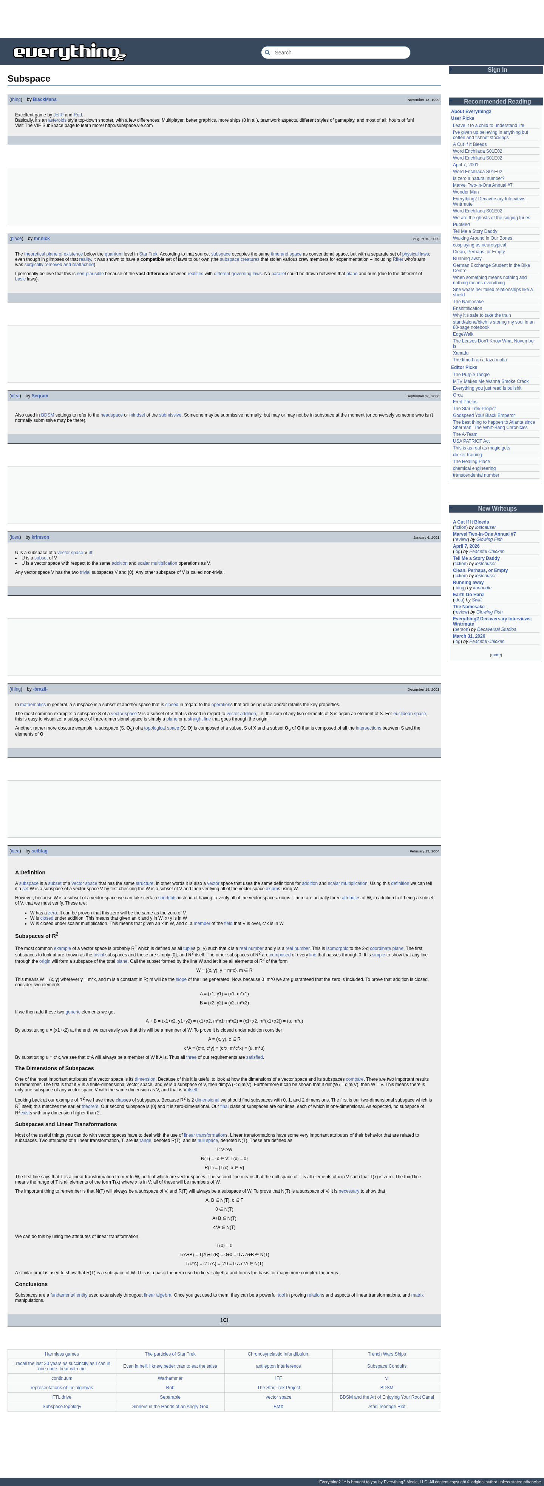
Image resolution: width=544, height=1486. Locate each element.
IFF (278, 1378)
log (457, 551)
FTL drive (62, 1397)
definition (400, 883)
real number (252, 948)
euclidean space (409, 713)
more (496, 654)
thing (16, 99)
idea (15, 395)
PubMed (461, 224)
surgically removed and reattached (59, 264)
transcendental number (476, 475)
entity (82, 1295)
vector (213, 883)
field (228, 923)
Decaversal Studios (496, 629)
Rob (170, 1387)
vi (387, 1378)
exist (25, 1113)
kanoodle (482, 587)
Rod (78, 115)
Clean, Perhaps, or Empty (479, 251)
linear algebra (158, 1295)
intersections (368, 728)
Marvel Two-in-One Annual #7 (483, 185)
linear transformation (204, 1135)
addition (120, 563)
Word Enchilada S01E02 (477, 151)
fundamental (62, 1295)
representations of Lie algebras (62, 1387)
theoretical (34, 254)
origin (44, 961)
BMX (278, 1406)
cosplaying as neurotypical (479, 245)
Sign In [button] (497, 70)
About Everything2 (471, 111)
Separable (170, 1397)
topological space (161, 728)
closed (172, 704)
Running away (467, 258)
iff (90, 552)
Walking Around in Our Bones (482, 238)
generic (72, 1012)
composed (280, 955)
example (62, 948)
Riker (398, 259)
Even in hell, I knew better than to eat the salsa (170, 1366)
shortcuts (167, 897)
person (461, 629)
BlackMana (45, 99)
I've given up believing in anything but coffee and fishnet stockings (490, 135)
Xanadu (460, 353)
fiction (460, 527)
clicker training (467, 454)
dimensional (207, 1100)
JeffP (58, 115)
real (289, 948)
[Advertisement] (272, 19)
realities (195, 273)
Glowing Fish (489, 539)
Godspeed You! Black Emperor (484, 415)
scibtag (40, 851)
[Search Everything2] (336, 52)
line (313, 955)
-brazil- (40, 689)
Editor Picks (464, 367)
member (202, 923)
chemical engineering (474, 468)
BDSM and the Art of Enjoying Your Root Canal (387, 1397)
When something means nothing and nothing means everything (490, 280)
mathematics (33, 704)
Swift (477, 600)
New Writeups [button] (497, 508)
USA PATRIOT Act (471, 441)
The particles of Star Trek (170, 1354)
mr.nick (42, 238)
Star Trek (148, 254)
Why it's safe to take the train (482, 315)
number (301, 948)
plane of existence (64, 254)
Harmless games (62, 1354)
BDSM (47, 415)
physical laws (415, 254)
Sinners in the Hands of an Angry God (170, 1406)
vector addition (241, 713)
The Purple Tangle (471, 374)
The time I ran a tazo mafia (480, 360)
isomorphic (337, 948)
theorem (90, 1106)
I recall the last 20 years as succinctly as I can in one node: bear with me (62, 1366)
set (25, 888)
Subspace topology (62, 1406)
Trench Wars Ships (387, 1354)
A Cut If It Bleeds (470, 144)
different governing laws (238, 273)
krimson (40, 537)
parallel (278, 273)
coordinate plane (386, 948)
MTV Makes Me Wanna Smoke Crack (491, 381)
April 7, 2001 (465, 164)
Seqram (40, 395)
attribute (350, 897)
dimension (145, 1079)
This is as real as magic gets (481, 448)
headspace (111, 415)
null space (208, 1140)
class (121, 1100)
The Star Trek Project (278, 1387)
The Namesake (468, 301)
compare (355, 1079)
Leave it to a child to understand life (488, 125)
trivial (85, 572)
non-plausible (90, 273)
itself (192, 1089)
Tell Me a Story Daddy (475, 231)
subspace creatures (240, 259)
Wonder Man (466, 192)
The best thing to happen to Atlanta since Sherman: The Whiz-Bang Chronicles (494, 425)
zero (52, 913)
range (145, 1140)
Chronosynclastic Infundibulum (278, 1354)
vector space (70, 552)
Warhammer (170, 1378)
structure (145, 883)
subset (41, 558)
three (191, 1057)
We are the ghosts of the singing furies (491, 217)
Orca (458, 395)
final (224, 1106)
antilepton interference (278, 1366)
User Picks (462, 118)
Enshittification (467, 308)
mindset (137, 415)
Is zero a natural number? (479, 178)
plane (351, 273)
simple (378, 955)
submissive (170, 415)
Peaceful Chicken (486, 551)
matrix (417, 1295)
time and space (286, 254)
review (461, 539)
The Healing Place (471, 461)
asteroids (57, 120)
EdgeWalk (463, 334)
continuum (61, 1378)
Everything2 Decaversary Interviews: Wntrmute (492, 621)
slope (181, 979)
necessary (349, 1191)
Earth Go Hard (468, 594)
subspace (220, 254)
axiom (272, 888)
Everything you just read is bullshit (487, 388)
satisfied (254, 1057)
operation (221, 704)
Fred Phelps (465, 401)
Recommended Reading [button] (497, 101)
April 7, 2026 (466, 546)
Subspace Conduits (386, 1366)
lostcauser (485, 527)
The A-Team (465, 434)
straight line (199, 719)
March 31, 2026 (469, 636)
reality (85, 259)
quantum (114, 254)
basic (20, 279)
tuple (188, 948)
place (16, 238)
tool (281, 1295)
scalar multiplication (158, 563)
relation (314, 1295)
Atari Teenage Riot (387, 1406)
